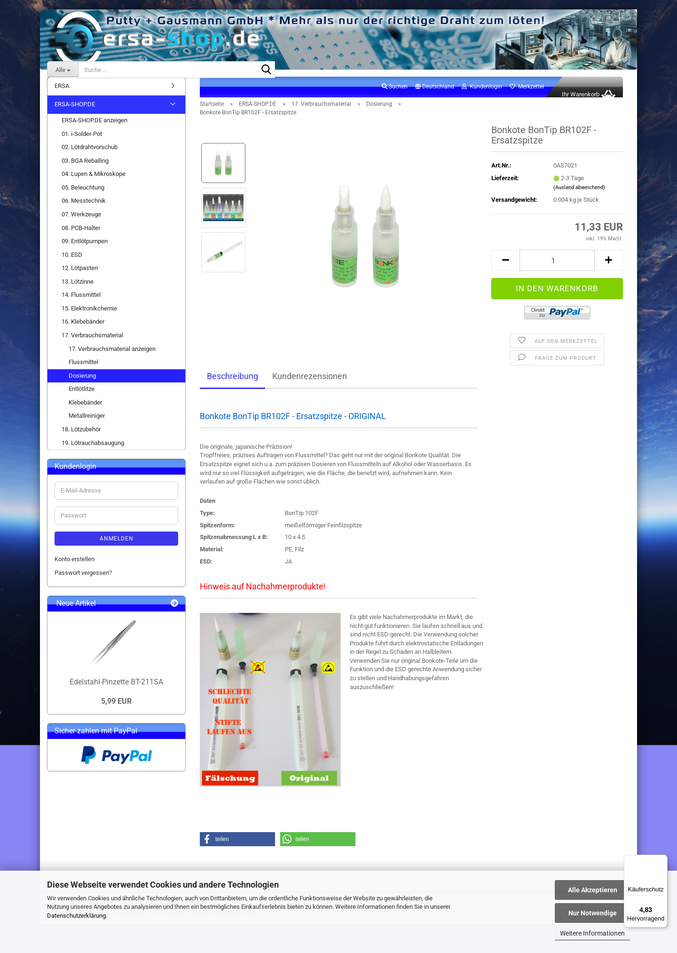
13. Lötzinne (78, 291)
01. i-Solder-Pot (82, 144)
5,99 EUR (116, 711)
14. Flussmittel (81, 305)
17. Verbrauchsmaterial (92, 345)
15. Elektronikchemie (89, 318)
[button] (434, 97)
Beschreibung (232, 386)
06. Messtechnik (84, 211)
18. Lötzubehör (81, 439)
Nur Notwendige (592, 913)
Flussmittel (83, 372)
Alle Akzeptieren (592, 890)
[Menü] (662, 860)
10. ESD (72, 265)
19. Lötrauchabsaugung (93, 453)
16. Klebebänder (83, 332)
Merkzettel (527, 97)
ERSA (62, 96)
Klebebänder (85, 412)
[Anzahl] (557, 270)
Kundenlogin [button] (482, 97)
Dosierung (82, 385)
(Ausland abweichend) (579, 198)
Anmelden (117, 549)
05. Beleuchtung (83, 197)
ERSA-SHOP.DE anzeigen (94, 130)
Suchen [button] (395, 97)
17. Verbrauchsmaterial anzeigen (112, 359)
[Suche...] (62, 69)
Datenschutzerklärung (76, 915)
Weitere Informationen (592, 933)
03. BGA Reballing (85, 171)
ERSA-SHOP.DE (75, 115)
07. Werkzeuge (81, 224)
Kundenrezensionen (309, 386)
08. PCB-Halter (81, 238)
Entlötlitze (81, 399)
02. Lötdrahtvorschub (90, 157)
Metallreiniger (87, 426)
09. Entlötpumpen (85, 251)
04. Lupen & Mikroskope (94, 184)
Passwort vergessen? (83, 583)
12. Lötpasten (80, 278)
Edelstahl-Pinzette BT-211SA (116, 692)
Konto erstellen (74, 569)
